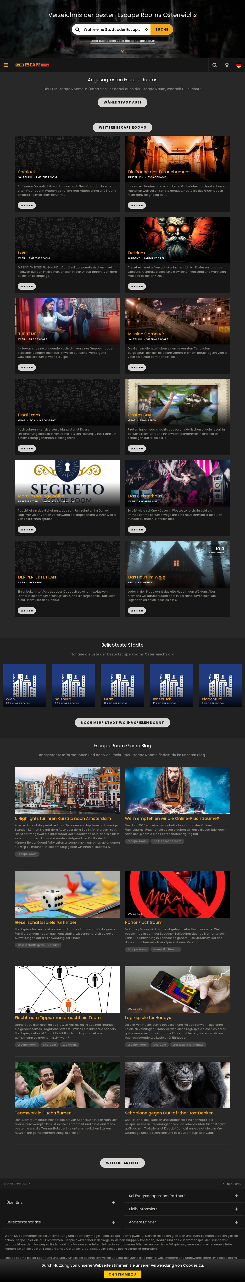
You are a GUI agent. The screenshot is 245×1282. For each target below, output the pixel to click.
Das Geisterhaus (145, 496)
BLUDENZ (134, 258)
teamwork (70, 1045)
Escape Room (27, 854)
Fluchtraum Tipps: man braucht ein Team (58, 1017)
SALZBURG (135, 339)
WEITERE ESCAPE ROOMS (122, 127)
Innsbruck (162, 699)
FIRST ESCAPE (38, 339)
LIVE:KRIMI (35, 582)
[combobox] (227, 65)
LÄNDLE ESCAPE (154, 258)
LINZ (131, 582)
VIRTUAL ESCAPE (157, 339)
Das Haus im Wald (146, 577)
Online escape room (167, 841)
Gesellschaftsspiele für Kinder (45, 922)
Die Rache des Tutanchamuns (159, 172)
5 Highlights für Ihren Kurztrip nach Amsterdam (63, 818)
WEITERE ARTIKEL (122, 1163)
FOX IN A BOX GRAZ (43, 420)
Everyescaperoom (16, 1183)
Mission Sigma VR (146, 334)
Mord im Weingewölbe (41, 496)
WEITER (137, 205)
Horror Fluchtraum (143, 922)
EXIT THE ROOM (46, 177)
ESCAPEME (145, 582)
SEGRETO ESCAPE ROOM (58, 501)
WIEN (21, 258)
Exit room (49, 1045)
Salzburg (63, 699)
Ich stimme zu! (122, 1274)
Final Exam (29, 415)
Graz (108, 699)
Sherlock (27, 172)
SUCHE (161, 29)
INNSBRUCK (136, 177)
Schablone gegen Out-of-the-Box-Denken (169, 1113)
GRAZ (22, 420)
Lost (22, 253)
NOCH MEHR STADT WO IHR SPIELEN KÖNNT (122, 722)
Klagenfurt (212, 699)
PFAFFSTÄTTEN (28, 501)
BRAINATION (148, 420)
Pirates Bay (139, 415)
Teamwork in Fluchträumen (43, 1113)
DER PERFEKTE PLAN (37, 577)
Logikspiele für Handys (148, 1017)
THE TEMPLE (29, 334)
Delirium (136, 253)
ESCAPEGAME (157, 177)
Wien (10, 699)
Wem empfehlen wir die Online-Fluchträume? (172, 818)
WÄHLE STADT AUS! (122, 102)
